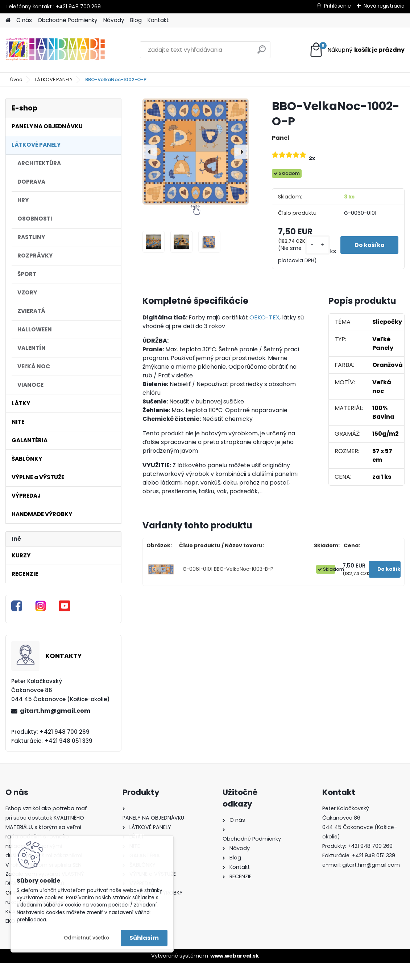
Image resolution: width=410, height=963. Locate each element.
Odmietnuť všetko (86, 937)
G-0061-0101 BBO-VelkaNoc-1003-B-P (228, 569)
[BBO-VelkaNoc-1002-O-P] (195, 152)
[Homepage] (8, 20)
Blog (136, 20)
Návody (113, 20)
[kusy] (316, 245)
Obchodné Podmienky (68, 20)
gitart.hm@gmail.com (55, 711)
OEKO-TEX (264, 317)
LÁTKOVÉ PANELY (54, 79)
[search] (261, 52)
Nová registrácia (384, 5)
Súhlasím (144, 938)
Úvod (16, 79)
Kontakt (158, 20)
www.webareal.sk (234, 955)
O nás (24, 20)
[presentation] (149, 152)
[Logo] (55, 50)
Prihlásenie (337, 5)
